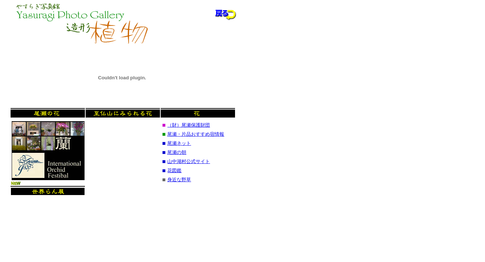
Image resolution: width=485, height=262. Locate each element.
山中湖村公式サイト (188, 161)
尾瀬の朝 (176, 152)
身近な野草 (179, 179)
